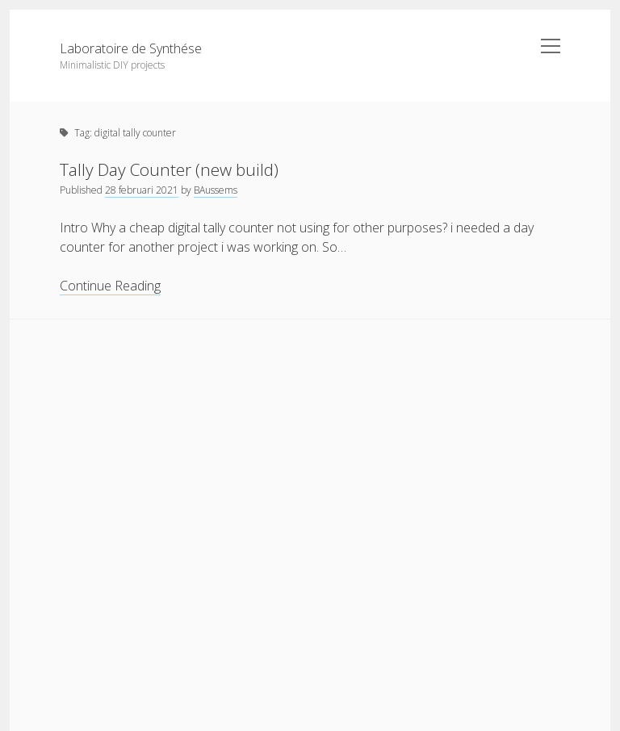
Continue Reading (110, 286)
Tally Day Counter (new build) (169, 169)
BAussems (215, 190)
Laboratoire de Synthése (131, 48)
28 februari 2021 (141, 190)
